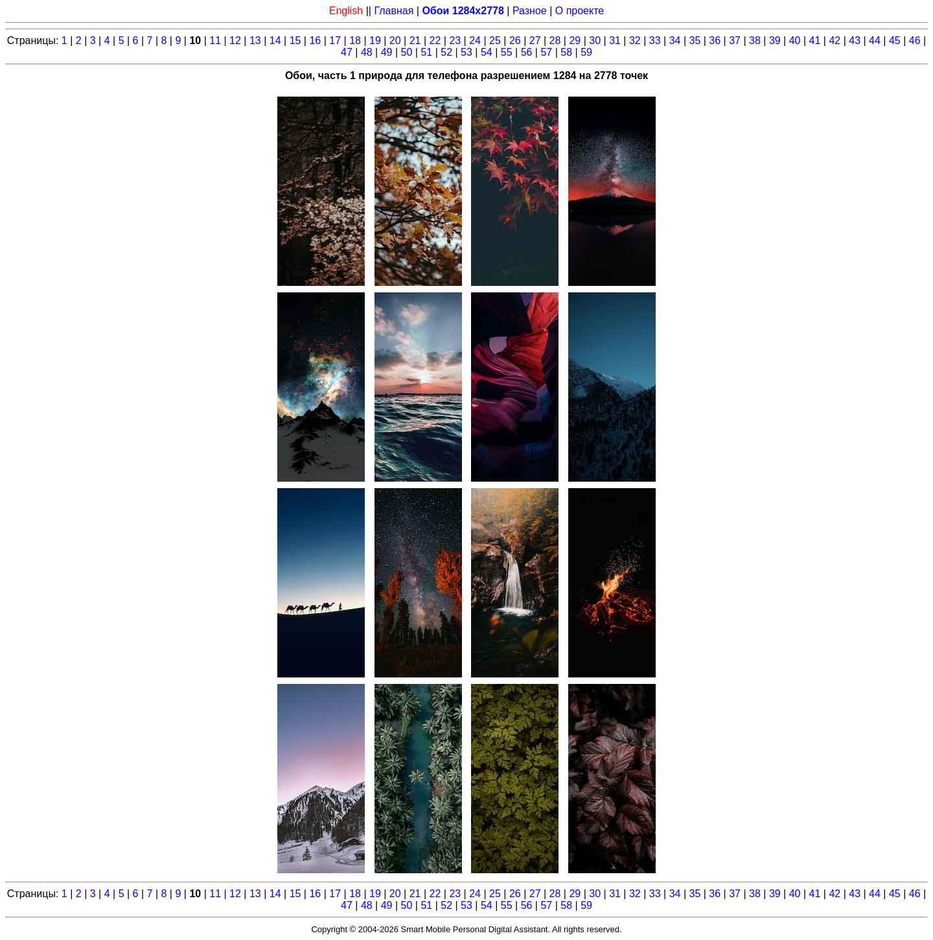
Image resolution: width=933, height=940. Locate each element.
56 (527, 52)
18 (355, 40)
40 (795, 40)
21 (415, 40)
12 (235, 40)
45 (895, 40)
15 (295, 40)
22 (435, 40)
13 (255, 40)
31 (615, 40)
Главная (393, 10)
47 (346, 52)
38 (755, 40)
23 (455, 40)
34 (675, 40)
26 (515, 40)
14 (275, 40)
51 (426, 52)
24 (475, 40)
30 (595, 40)
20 (395, 40)
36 (714, 40)
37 (735, 40)
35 (695, 40)
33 (655, 40)
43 (854, 40)
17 (335, 40)
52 (446, 52)
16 (315, 40)
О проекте (579, 10)
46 (915, 40)
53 (466, 52)
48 (367, 52)
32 (635, 40)
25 (495, 40)
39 (775, 40)
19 (375, 40)
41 (815, 40)
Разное (530, 10)
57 (546, 52)
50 (407, 52)
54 (486, 52)
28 (555, 40)
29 (575, 40)
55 (507, 52)
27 (535, 40)
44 (875, 40)
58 (566, 52)
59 (586, 52)
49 (387, 52)
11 (215, 40)
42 (834, 40)
